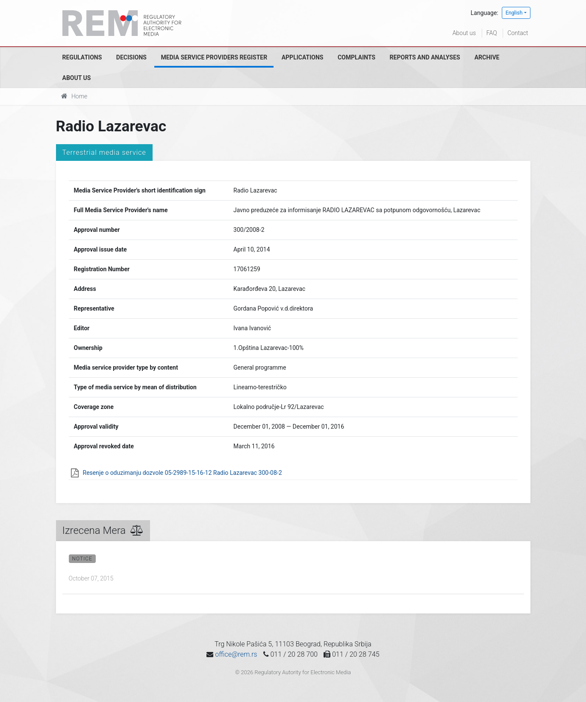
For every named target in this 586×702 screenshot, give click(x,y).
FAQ (491, 33)
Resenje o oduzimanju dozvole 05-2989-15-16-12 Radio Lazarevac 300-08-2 (182, 472)
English (514, 13)
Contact (517, 33)
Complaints (356, 57)
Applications (303, 57)
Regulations (82, 57)
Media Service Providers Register (214, 57)
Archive (487, 57)
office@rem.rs (236, 654)
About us (464, 33)
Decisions (131, 57)
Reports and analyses (425, 57)
